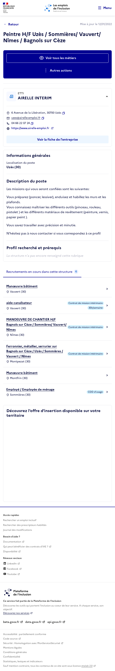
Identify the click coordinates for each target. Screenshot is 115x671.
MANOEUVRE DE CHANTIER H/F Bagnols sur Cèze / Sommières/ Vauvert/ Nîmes (36, 324)
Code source (10, 638)
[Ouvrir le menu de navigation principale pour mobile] (103, 8)
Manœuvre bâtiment (22, 286)
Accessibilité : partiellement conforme (24, 634)
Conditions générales (15, 652)
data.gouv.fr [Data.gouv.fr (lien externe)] (33, 622)
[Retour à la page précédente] (12, 24)
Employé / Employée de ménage (30, 389)
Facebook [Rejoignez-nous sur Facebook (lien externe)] (10, 569)
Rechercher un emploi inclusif (19, 520)
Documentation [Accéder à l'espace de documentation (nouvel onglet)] (12, 541)
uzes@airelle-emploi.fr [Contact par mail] (25, 118)
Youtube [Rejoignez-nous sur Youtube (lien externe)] (10, 574)
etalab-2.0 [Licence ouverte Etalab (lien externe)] (87, 666)
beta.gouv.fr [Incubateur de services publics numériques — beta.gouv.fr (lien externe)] (11, 622)
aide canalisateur (19, 302)
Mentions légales (12, 647)
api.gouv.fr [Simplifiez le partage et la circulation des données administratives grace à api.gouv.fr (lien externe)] (54, 622)
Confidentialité (11, 656)
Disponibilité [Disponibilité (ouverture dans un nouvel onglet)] (10, 551)
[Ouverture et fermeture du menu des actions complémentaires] (57, 70)
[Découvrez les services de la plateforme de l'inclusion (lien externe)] (17, 592)
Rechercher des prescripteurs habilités (24, 525)
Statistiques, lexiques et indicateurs (22, 661)
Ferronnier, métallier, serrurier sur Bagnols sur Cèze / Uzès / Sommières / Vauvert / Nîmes (34, 351)
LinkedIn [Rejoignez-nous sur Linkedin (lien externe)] (10, 563)
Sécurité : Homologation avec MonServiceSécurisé (31, 643)
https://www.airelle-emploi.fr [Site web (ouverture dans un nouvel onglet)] (30, 128)
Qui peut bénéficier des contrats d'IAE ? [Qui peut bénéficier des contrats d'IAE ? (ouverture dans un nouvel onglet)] (25, 546)
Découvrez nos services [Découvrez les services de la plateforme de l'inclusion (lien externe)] (16, 613)
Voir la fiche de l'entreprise (57, 139)
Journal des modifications (17, 530)
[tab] (42, 271)
